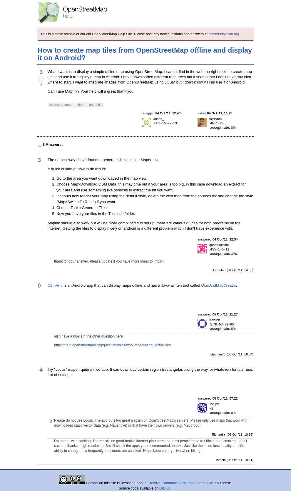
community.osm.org (224, 34)
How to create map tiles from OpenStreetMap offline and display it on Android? (145, 54)
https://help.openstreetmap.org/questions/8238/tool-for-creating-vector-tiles (112, 345)
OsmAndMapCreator (218, 285)
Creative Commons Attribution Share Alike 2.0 (183, 483)
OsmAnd (55, 285)
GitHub (165, 488)
